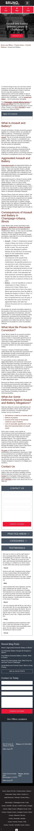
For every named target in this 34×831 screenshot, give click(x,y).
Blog (14, 780)
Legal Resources (9, 783)
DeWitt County (22, 792)
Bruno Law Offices (7, 90)
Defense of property (11, 404)
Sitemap (17, 783)
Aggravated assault (7, 151)
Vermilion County (19, 811)
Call (5, 9)
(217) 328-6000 (20, 93)
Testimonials (8, 780)
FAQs (18, 780)
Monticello (17, 804)
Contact (3, 462)
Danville (9, 792)
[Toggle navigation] (27, 3)
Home (4, 777)
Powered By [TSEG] (17, 825)
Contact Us (17, 36)
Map (17, 9)
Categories (17, 527)
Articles (28, 777)
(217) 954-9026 (26, 730)
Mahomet (16, 801)
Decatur (15, 792)
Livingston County (22, 798)
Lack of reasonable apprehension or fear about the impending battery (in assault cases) (18, 412)
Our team (4, 436)
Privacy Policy (25, 783)
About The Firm (11, 777)
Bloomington (8, 788)
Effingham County (22, 795)
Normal (15, 808)
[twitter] (16, 816)
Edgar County (12, 795)
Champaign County (19, 788)
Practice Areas (17, 520)
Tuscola (11, 811)
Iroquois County (11, 798)
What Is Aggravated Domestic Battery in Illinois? (16, 634)
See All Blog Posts (17, 657)
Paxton (20, 808)
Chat (28, 9)
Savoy (27, 811)
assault (3, 123)
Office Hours (8, 735)
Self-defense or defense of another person (18, 401)
